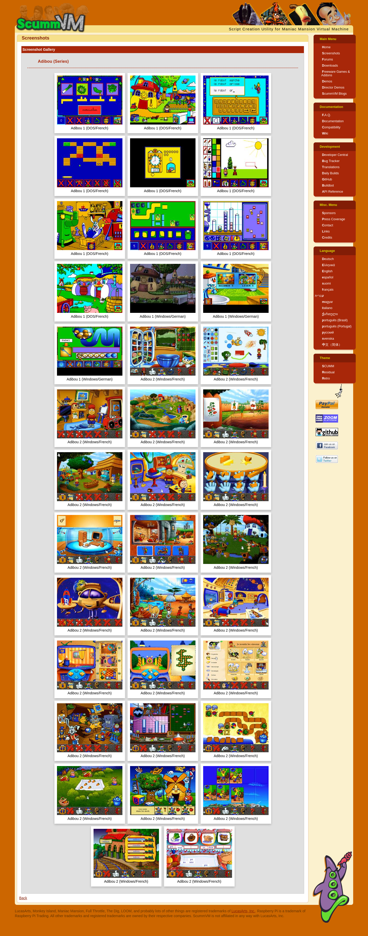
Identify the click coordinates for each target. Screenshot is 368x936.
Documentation (331, 107)
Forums (327, 59)
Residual (328, 372)
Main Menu (328, 39)
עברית (319, 296)
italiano (327, 308)
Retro (326, 378)
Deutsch (328, 259)
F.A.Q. (326, 115)
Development (330, 147)
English (327, 271)
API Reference (332, 191)
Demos (327, 81)
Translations (331, 167)
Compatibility (331, 127)
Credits (327, 237)
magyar (327, 302)
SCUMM (328, 366)
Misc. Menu (328, 205)
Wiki (325, 133)
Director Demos (333, 87)
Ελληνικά (328, 265)
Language (327, 251)
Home (326, 47)
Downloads (330, 65)
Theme (325, 358)
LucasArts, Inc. (243, 911)
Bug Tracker (331, 161)
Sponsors (329, 213)
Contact (327, 225)
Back (23, 898)
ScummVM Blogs (334, 93)
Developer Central (335, 155)
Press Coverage (333, 219)
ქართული (330, 314)
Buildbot (328, 185)
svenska (328, 338)
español (327, 277)
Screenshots (331, 53)
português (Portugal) (337, 326)
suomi (326, 283)
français (328, 289)
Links (326, 231)
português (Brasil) (335, 320)
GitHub (327, 179)
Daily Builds (330, 173)
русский (328, 332)
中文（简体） (332, 345)
